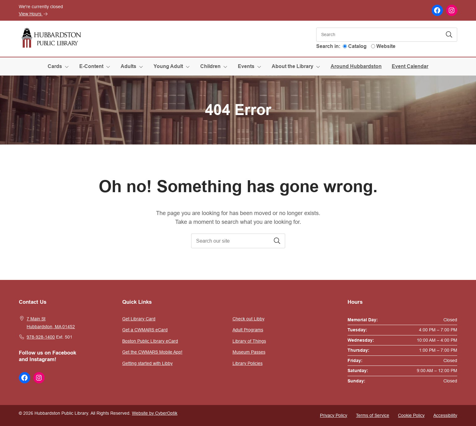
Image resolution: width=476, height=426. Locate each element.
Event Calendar (410, 66)
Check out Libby (248, 318)
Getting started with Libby (147, 363)
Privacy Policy (333, 415)
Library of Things (249, 341)
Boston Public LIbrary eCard (150, 341)
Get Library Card (138, 318)
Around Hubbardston (356, 66)
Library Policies (248, 363)
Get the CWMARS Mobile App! (152, 352)
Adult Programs (248, 329)
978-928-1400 (41, 336)
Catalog (357, 46)
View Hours (33, 13)
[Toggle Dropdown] (68, 66)
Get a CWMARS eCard (145, 329)
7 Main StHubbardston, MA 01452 (51, 322)
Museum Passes (249, 352)
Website (385, 46)
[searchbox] (238, 241)
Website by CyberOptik (154, 413)
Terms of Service (372, 415)
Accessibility (445, 415)
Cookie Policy (411, 415)
